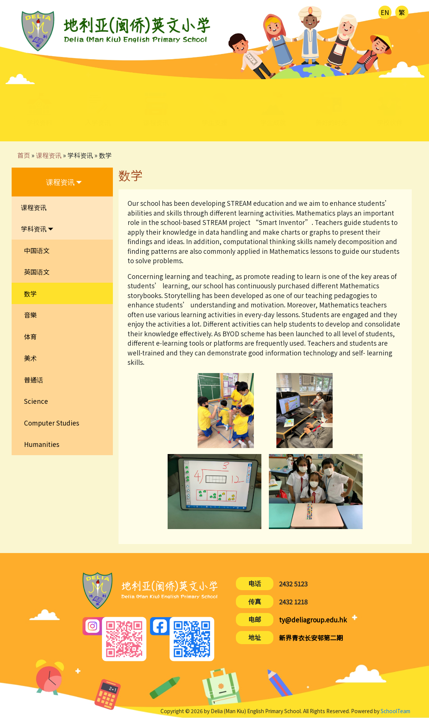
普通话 (33, 379)
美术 (30, 358)
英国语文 (37, 271)
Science (36, 401)
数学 (105, 155)
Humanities (41, 444)
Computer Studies (51, 422)
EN (385, 12)
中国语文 (37, 250)
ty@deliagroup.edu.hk (313, 619)
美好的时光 (331, 123)
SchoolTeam (395, 711)
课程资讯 (49, 155)
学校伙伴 (389, 123)
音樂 (30, 314)
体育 (30, 336)
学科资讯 (80, 155)
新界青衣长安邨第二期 (311, 637)
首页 (23, 155)
